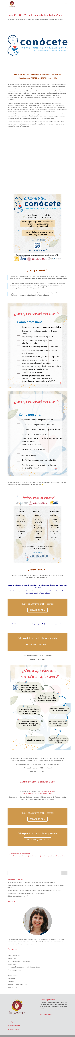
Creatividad (12, 964)
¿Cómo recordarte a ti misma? (18, 896)
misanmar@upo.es (47, 791)
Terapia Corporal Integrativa (17, 984)
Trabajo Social (59, 19)
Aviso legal (11, 1022)
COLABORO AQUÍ (37, 610)
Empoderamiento (13, 973)
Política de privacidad (14, 1025)
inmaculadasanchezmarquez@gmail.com (37, 793)
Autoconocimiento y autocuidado (44, 19)
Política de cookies (13, 1029)
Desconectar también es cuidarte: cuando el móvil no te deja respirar (31, 882)
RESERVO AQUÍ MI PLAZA (37, 644)
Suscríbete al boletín (46, 1014)
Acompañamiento (21, 19)
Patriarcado (12, 979)
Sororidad (11, 981)
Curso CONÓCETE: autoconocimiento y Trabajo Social (26, 893)
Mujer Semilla (12, 976)
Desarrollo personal (14, 970)
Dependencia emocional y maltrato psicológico (24, 967)
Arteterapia (30, 19)
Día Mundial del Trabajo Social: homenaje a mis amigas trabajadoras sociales (34, 890)
